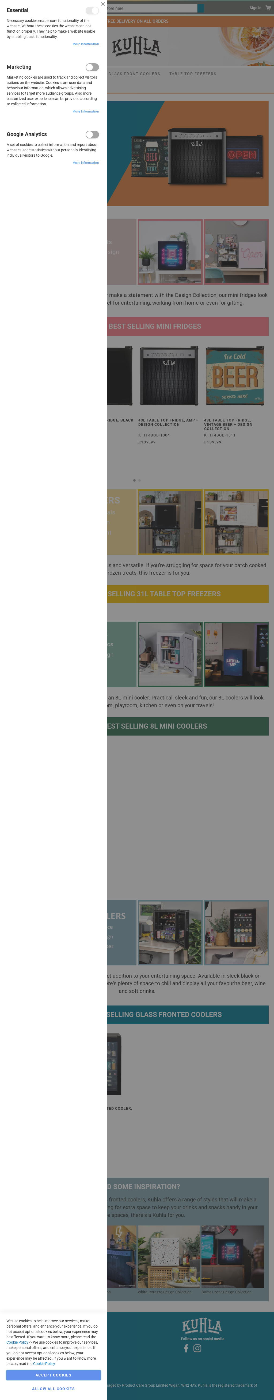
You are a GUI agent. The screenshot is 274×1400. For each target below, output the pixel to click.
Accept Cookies (53, 1375)
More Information (86, 44)
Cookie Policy (17, 1342)
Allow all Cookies (53, 1389)
